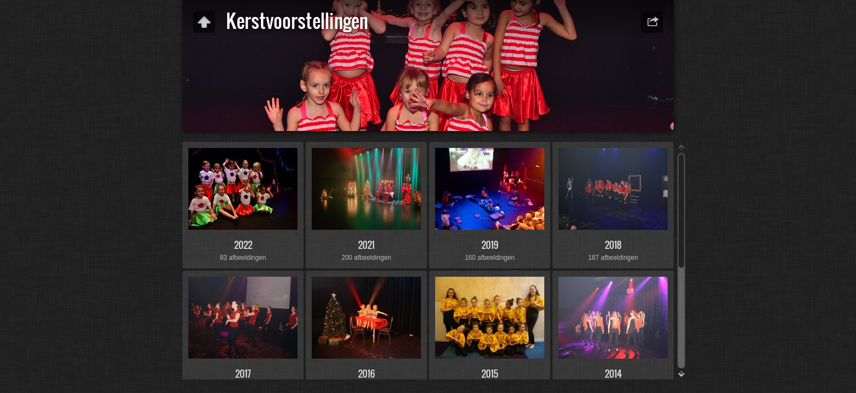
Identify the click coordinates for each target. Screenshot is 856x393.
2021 (366, 245)
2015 (490, 373)
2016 (366, 373)
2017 (243, 373)
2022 (243, 245)
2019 (490, 245)
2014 (613, 373)
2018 (613, 245)
